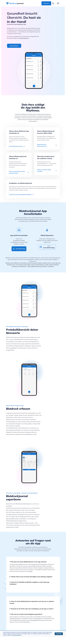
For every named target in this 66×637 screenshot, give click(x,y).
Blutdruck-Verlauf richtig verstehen (47, 170)
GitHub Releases (24, 38)
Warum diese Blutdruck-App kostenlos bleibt (19, 172)
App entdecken (14, 45)
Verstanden (58, 633)
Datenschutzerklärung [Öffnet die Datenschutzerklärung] (16, 635)
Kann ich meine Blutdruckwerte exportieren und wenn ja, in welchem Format (32, 602)
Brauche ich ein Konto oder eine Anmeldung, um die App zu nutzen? (32, 609)
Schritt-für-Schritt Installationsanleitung (21, 195)
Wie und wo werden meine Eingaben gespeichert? (26, 614)
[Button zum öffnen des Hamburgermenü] (58, 3)
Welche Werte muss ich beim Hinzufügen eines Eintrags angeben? (31, 577)
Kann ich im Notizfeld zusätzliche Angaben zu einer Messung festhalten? (29, 583)
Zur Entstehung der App (17, 146)
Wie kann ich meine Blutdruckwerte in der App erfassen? (29, 562)
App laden (46, 3)
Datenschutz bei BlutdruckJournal (47, 145)
